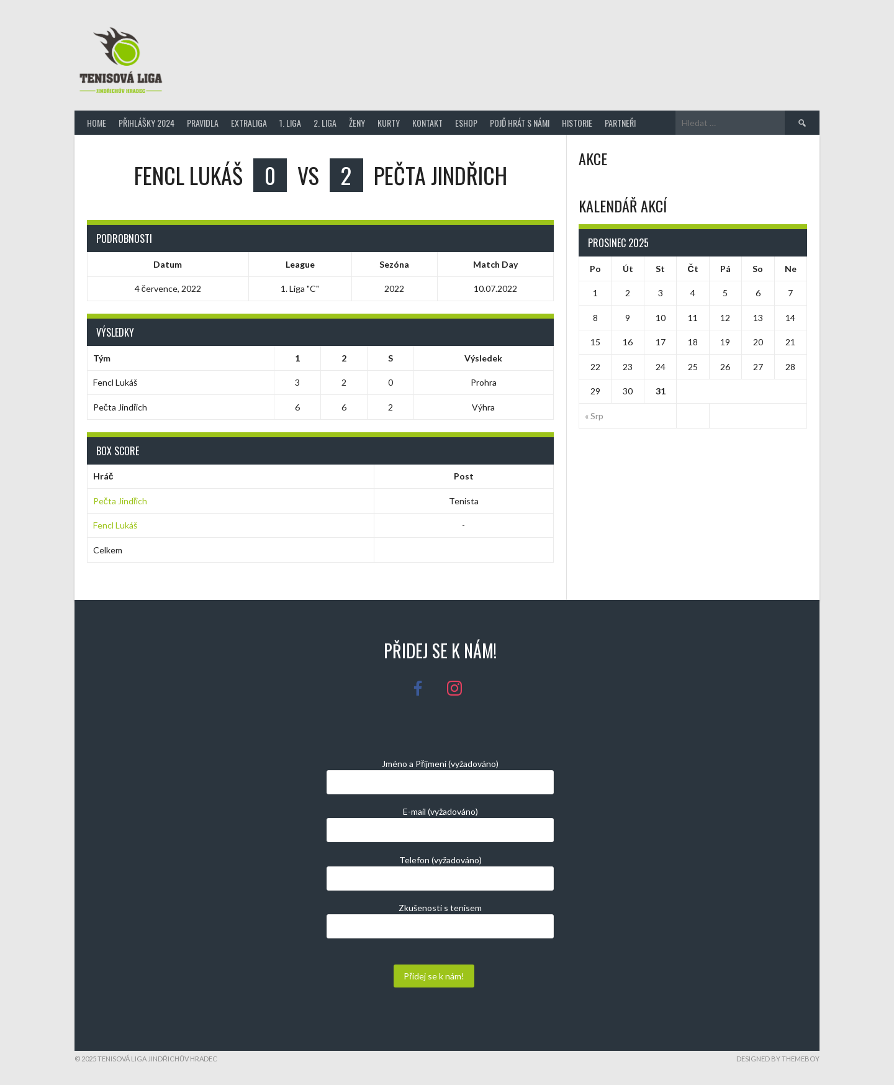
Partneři (620, 122)
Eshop (466, 122)
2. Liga (325, 122)
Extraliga (249, 122)
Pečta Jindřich (120, 501)
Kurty (388, 122)
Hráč (103, 476)
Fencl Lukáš (115, 525)
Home (96, 122)
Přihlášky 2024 (146, 122)
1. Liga (290, 122)
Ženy (357, 122)
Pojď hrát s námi (519, 122)
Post (464, 476)
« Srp (594, 416)
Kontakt (427, 122)
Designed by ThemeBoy (778, 1059)
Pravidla (203, 122)
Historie (577, 122)
